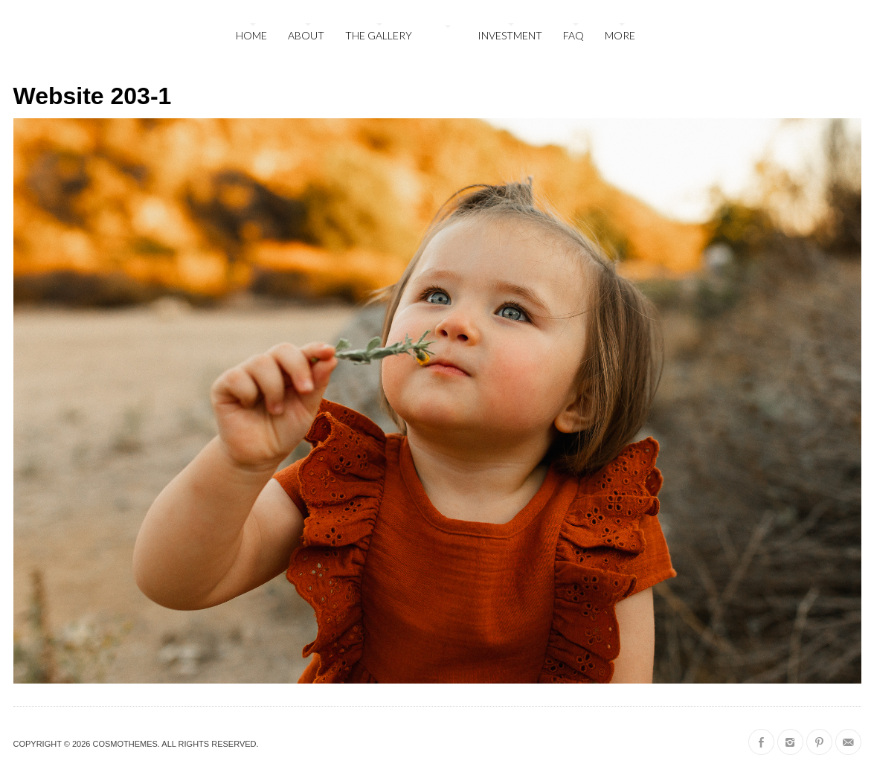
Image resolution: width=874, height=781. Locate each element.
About (306, 35)
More (620, 35)
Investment (510, 35)
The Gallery (378, 35)
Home (251, 35)
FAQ (573, 35)
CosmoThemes (124, 743)
